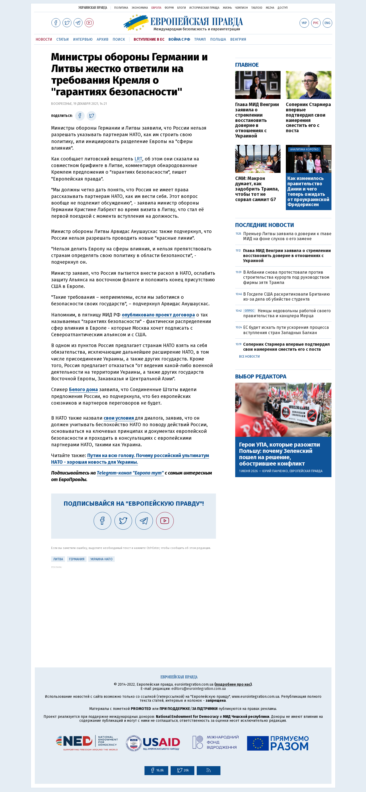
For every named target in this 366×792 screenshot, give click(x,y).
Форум (169, 8)
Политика (121, 8)
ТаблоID (256, 8)
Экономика (140, 8)
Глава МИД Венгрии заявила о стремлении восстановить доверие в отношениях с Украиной (257, 120)
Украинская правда (92, 8)
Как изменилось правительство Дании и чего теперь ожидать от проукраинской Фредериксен (308, 191)
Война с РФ (179, 39)
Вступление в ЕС (149, 39)
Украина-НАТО (101, 559)
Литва (58, 559)
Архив (102, 39)
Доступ (283, 8)
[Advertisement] (133, 605)
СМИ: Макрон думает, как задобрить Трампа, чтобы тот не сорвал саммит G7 (257, 189)
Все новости (249, 356)
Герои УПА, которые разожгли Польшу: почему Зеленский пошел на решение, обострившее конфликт (279, 454)
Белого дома (83, 389)
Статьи (62, 39)
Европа (156, 8)
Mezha (270, 8)
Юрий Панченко (275, 471)
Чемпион (241, 8)
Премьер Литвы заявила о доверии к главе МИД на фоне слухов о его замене (287, 236)
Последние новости (264, 225)
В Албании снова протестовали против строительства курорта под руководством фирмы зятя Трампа (286, 277)
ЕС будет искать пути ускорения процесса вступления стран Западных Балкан (286, 330)
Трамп (200, 39)
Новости (44, 39)
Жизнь (227, 8)
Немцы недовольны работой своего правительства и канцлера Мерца (287, 313)
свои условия (119, 418)
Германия (76, 559)
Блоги (181, 8)
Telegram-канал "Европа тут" (130, 473)
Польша (218, 39)
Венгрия (238, 39)
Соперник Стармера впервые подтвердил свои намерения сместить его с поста (308, 118)
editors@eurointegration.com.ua (198, 688)
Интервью (83, 39)
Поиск (119, 39)
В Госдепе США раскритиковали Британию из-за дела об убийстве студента (286, 297)
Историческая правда (204, 8)
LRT (138, 159)
